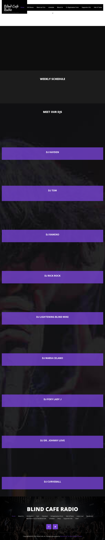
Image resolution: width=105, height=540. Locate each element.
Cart (37, 516)
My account (89, 516)
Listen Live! (80, 516)
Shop (59, 518)
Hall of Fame (98, 7)
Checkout (45, 516)
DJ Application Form (72, 7)
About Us (60, 7)
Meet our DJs (41, 7)
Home (22, 7)
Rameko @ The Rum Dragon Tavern (71, 536)
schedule (51, 7)
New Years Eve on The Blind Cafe (36, 518)
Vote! (77, 518)
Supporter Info (86, 7)
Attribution (30, 516)
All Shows (30, 7)
